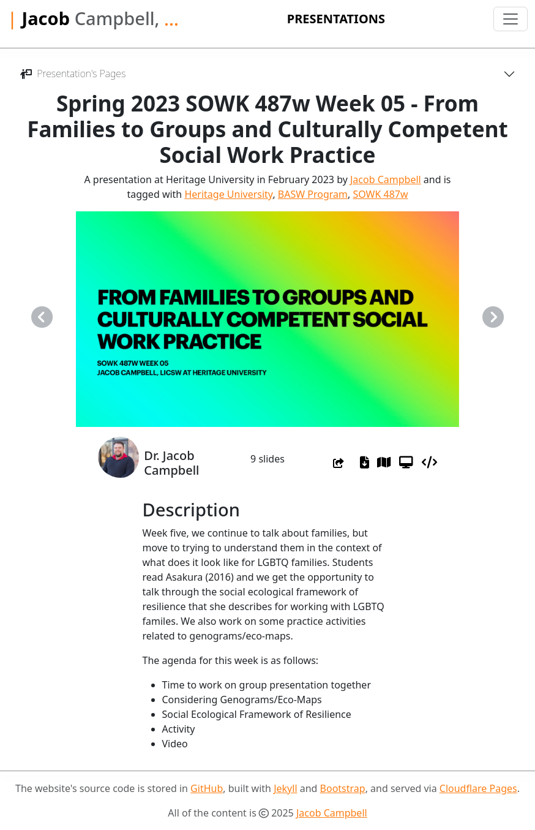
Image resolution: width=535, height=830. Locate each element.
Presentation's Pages (72, 73)
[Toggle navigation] (510, 19)
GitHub (206, 788)
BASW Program (313, 194)
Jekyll (285, 788)
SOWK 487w (380, 194)
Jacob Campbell (385, 179)
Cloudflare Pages (478, 788)
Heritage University (228, 194)
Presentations (336, 18)
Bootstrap (342, 788)
